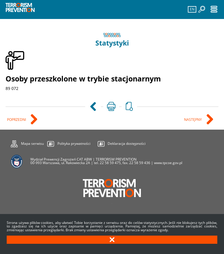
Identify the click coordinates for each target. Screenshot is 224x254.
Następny (193, 120)
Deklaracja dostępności (127, 143)
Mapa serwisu (27, 143)
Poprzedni (17, 120)
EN (191, 9)
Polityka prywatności (73, 143)
